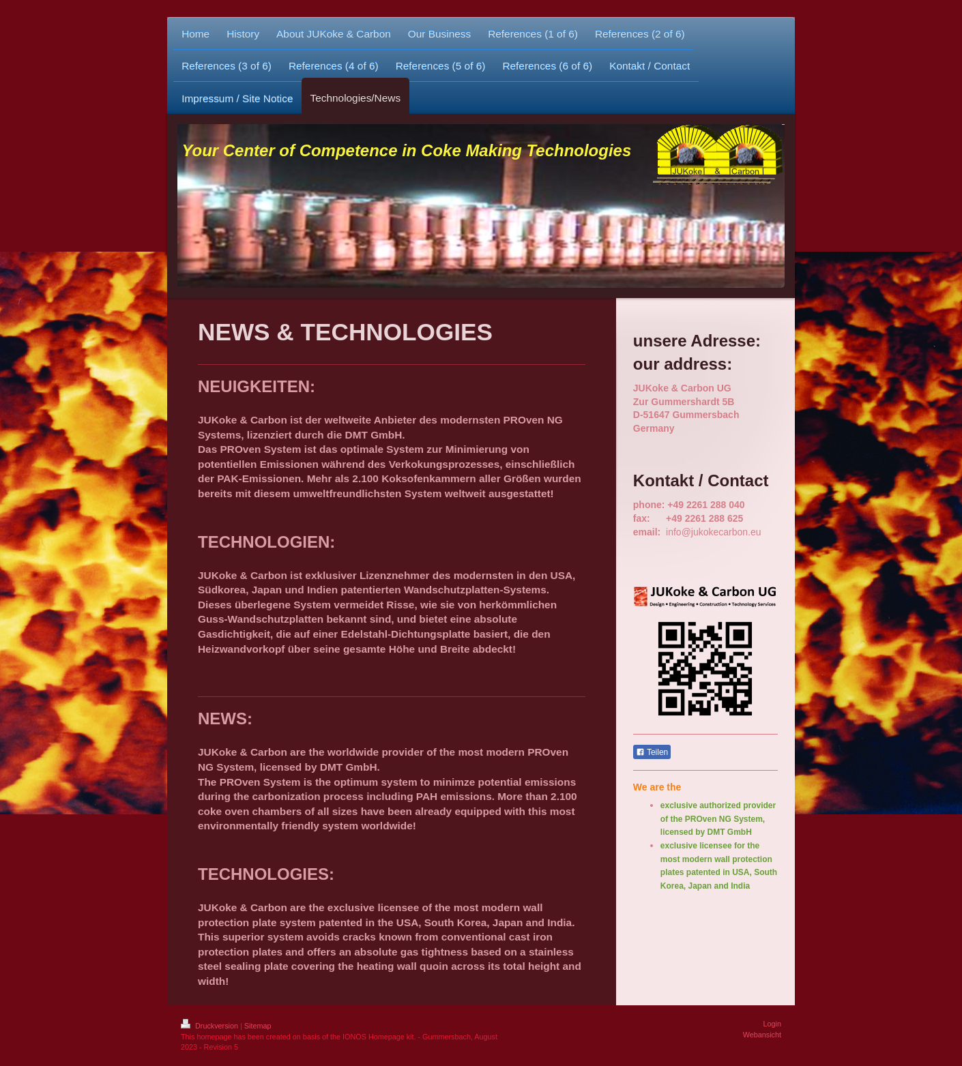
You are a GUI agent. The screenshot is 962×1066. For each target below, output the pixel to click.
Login (772, 1024)
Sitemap (258, 1026)
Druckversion (210, 1026)
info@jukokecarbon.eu (713, 532)
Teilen (652, 752)
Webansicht (762, 1035)
